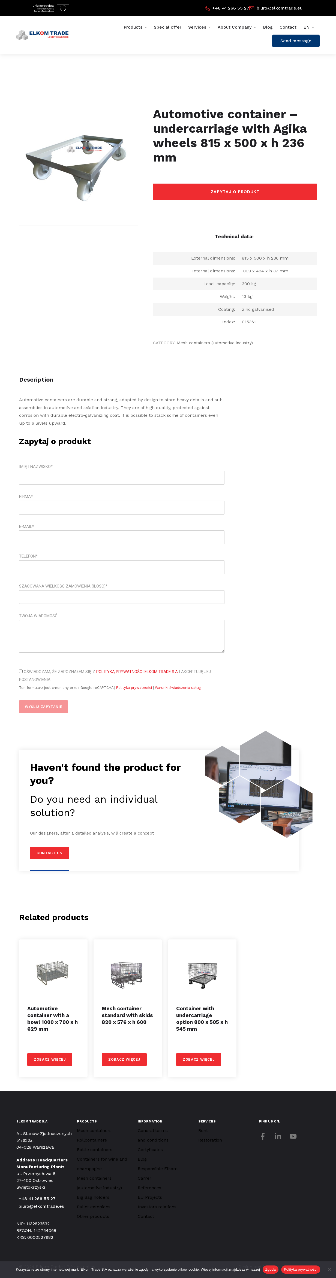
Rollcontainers (92, 1140)
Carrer (144, 1178)
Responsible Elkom (158, 1168)
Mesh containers (94, 1130)
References (149, 1187)
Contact (288, 27)
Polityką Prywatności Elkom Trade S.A (137, 671)
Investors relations (157, 1206)
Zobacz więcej (50, 1059)
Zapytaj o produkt (235, 191)
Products (133, 27)
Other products (93, 1216)
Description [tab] (36, 379)
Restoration (210, 1140)
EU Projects (150, 1197)
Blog (268, 27)
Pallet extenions (93, 1206)
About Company (234, 27)
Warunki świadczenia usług (178, 688)
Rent (203, 1130)
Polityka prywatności (134, 688)
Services (197, 27)
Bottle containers (94, 1149)
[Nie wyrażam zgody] (329, 1269)
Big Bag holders (93, 1197)
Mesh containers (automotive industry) (215, 342)
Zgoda (270, 1269)
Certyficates (150, 1149)
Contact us (49, 853)
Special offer (167, 27)
